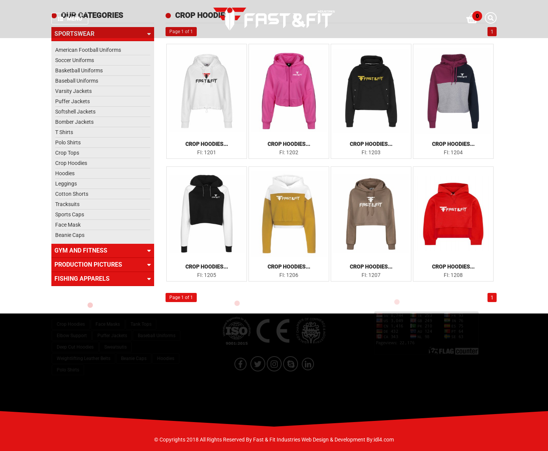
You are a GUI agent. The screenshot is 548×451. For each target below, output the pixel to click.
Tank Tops (141, 318)
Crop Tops (67, 153)
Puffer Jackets (72, 101)
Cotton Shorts (71, 194)
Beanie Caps (69, 235)
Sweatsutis (115, 341)
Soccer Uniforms (74, 60)
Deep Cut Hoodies (75, 341)
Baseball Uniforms (76, 81)
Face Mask (68, 225)
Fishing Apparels (102, 279)
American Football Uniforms (88, 50)
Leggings (66, 184)
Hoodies (65, 173)
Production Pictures (102, 265)
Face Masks (108, 318)
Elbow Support (72, 330)
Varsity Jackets (73, 91)
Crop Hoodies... (206, 144)
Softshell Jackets (75, 112)
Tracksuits (67, 204)
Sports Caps (69, 214)
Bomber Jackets (74, 122)
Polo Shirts (68, 142)
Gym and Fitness (102, 250)
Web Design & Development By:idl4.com (347, 440)
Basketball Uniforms (79, 70)
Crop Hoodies (71, 163)
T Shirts (64, 132)
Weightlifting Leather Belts (83, 353)
